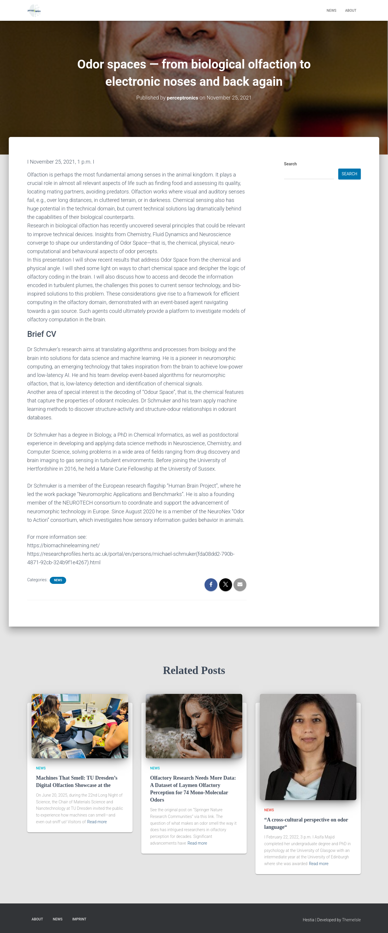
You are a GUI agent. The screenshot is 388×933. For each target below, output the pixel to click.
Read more (97, 821)
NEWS (58, 580)
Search (290, 164)
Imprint (79, 919)
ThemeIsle (351, 919)
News (331, 10)
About (350, 10)
